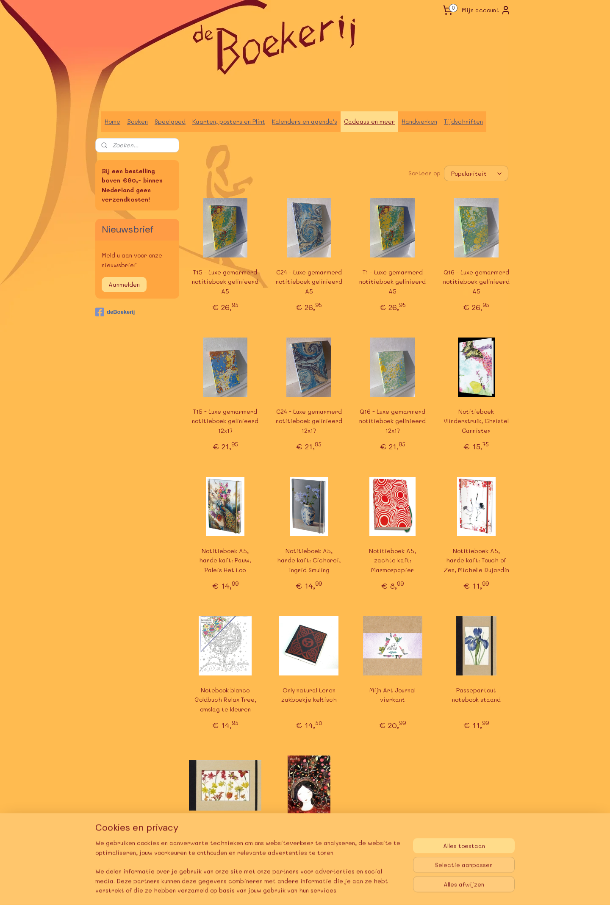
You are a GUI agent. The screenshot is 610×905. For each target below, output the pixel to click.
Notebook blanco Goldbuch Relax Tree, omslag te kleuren (225, 699)
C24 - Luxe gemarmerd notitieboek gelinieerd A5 (309, 281)
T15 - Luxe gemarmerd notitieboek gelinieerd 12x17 (225, 421)
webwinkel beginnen (331, 889)
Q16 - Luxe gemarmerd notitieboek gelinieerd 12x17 (392, 421)
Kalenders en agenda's (304, 121)
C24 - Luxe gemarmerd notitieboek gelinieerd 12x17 (309, 421)
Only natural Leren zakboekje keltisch (309, 694)
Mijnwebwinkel (409, 889)
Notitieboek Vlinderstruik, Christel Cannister (476, 421)
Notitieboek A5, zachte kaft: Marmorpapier (392, 560)
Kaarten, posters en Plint (228, 121)
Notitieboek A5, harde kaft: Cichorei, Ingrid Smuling (309, 560)
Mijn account (486, 10)
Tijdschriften (463, 121)
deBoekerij (115, 312)
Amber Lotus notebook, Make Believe (309, 834)
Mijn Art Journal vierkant (392, 694)
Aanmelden (124, 284)
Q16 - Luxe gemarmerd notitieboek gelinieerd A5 (476, 281)
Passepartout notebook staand (476, 694)
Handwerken (419, 121)
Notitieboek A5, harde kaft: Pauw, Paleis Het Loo (225, 560)
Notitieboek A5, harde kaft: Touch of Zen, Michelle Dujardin (476, 560)
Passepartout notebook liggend (225, 834)
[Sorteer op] (476, 173)
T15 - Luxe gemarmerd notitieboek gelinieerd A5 (225, 281)
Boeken (137, 121)
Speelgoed (170, 121)
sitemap (281, 889)
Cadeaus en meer (369, 121)
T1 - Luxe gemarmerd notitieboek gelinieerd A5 (392, 281)
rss (298, 889)
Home (112, 121)
